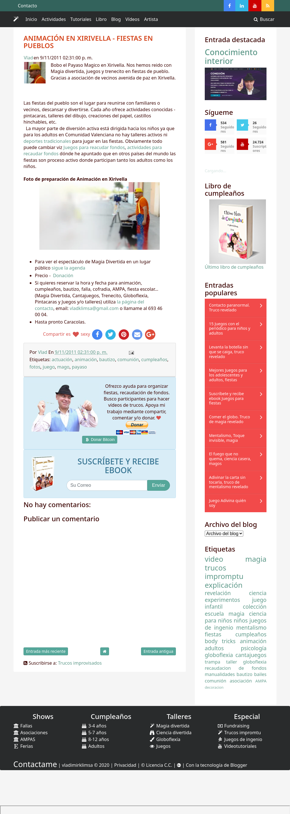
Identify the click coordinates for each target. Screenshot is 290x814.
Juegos (159, 746)
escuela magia (224, 613)
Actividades (55, 20)
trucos (215, 568)
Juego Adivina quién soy (227, 503)
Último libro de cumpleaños (234, 267)
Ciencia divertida (170, 732)
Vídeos (132, 19)
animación (86, 359)
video (214, 559)
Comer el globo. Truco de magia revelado (229, 419)
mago (63, 367)
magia (255, 559)
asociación (241, 681)
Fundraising (233, 726)
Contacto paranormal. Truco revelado (229, 307)
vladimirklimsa (77, 765)
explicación (223, 585)
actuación (62, 359)
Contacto (27, 6)
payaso (79, 367)
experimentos (222, 600)
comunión (128, 359)
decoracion (214, 687)
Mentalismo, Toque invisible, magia (226, 438)
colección (254, 606)
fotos (34, 367)
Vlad (28, 58)
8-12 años (95, 739)
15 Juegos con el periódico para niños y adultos (229, 328)
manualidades (220, 674)
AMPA (260, 681)
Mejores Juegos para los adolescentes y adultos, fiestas (228, 374)
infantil (214, 606)
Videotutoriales (237, 746)
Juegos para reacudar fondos (94, 147)
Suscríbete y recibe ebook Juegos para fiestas (226, 398)
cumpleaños (154, 359)
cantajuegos (250, 655)
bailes (260, 674)
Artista (151, 19)
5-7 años (93, 732)
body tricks (220, 641)
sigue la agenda (68, 268)
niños (241, 620)
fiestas (213, 634)
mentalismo (251, 627)
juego (49, 367)
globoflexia (219, 655)
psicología (253, 648)
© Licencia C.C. (156, 765)
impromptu (224, 576)
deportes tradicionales (47, 141)
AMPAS (24, 739)
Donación (63, 275)
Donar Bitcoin (100, 439)
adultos (214, 648)
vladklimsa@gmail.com (94, 308)
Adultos (93, 746)
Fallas (22, 726)
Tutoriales (80, 19)
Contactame (35, 764)
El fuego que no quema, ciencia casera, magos (230, 458)
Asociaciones (30, 732)
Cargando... (215, 170)
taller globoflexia (246, 662)
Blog (116, 19)
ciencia (257, 593)
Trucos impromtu (239, 732)
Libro (101, 19)
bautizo (107, 359)
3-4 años (93, 726)
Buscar (263, 19)
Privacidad (125, 765)
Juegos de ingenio (239, 739)
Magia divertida (169, 726)
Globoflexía (164, 739)
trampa (212, 662)
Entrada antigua (158, 651)
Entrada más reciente (45, 651)
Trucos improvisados (80, 663)
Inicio (31, 19)
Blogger (238, 765)
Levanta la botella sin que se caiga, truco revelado (228, 351)
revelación (218, 593)
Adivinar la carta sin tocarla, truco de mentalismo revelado (228, 482)
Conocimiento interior (231, 56)
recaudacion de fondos (235, 668)
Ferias (23, 746)
